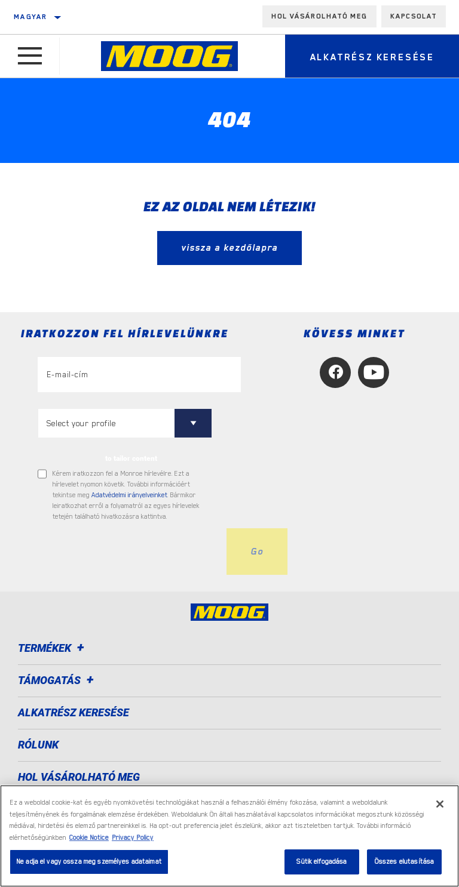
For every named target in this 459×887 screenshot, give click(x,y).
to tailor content (131, 458)
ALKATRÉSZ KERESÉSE (73, 712)
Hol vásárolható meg (319, 16)
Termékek (53, 648)
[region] (229, 836)
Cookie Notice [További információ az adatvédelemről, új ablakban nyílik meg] (89, 838)
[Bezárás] (440, 804)
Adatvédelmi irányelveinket (129, 495)
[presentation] (128, 551)
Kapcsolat (413, 16)
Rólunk (38, 744)
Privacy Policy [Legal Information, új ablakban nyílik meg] (133, 838)
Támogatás (57, 680)
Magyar (30, 17)
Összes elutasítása (404, 862)
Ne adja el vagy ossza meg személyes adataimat (89, 862)
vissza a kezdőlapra (229, 247)
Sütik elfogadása (321, 862)
